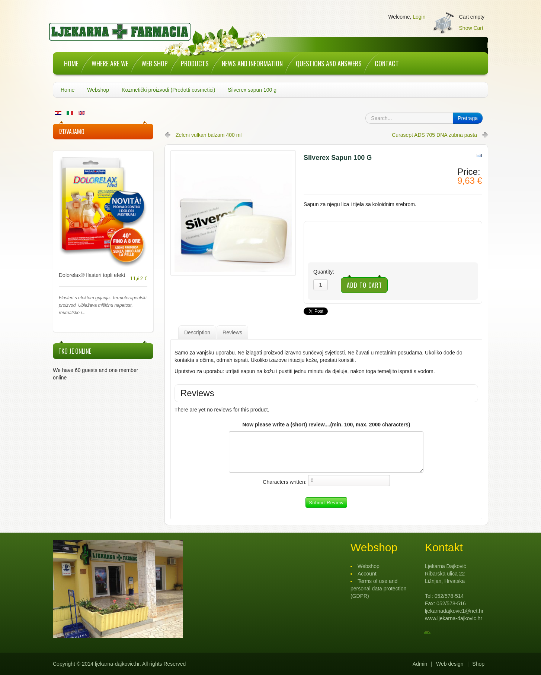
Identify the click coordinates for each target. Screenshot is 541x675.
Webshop (98, 90)
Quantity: (323, 272)
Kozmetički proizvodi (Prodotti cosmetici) (168, 90)
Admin (420, 664)
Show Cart (471, 28)
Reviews (232, 332)
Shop (478, 664)
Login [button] (419, 17)
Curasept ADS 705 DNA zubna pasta (434, 135)
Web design (450, 664)
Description (197, 332)
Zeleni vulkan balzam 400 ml (208, 135)
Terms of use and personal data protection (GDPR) (378, 588)
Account (367, 574)
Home (67, 90)
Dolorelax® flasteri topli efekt (92, 275)
